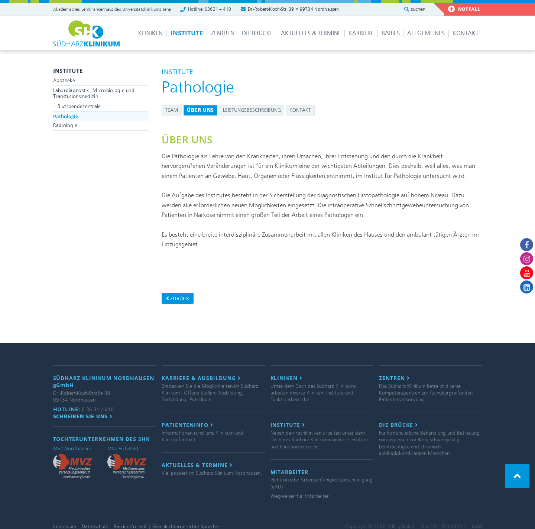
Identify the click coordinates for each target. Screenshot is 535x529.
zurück (177, 298)
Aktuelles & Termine (311, 33)
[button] (517, 476)
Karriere (361, 33)
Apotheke (64, 80)
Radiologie (65, 125)
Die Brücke (257, 33)
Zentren (222, 33)
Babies (391, 33)
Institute (187, 33)
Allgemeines (426, 33)
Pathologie (65, 116)
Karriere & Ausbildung (201, 378)
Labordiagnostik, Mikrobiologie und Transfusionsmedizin (94, 94)
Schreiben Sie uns (83, 416)
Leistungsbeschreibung (252, 110)
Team (171, 110)
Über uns (200, 110)
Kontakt (466, 33)
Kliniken (150, 33)
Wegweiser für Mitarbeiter (299, 496)
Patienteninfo (187, 425)
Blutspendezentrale (79, 106)
